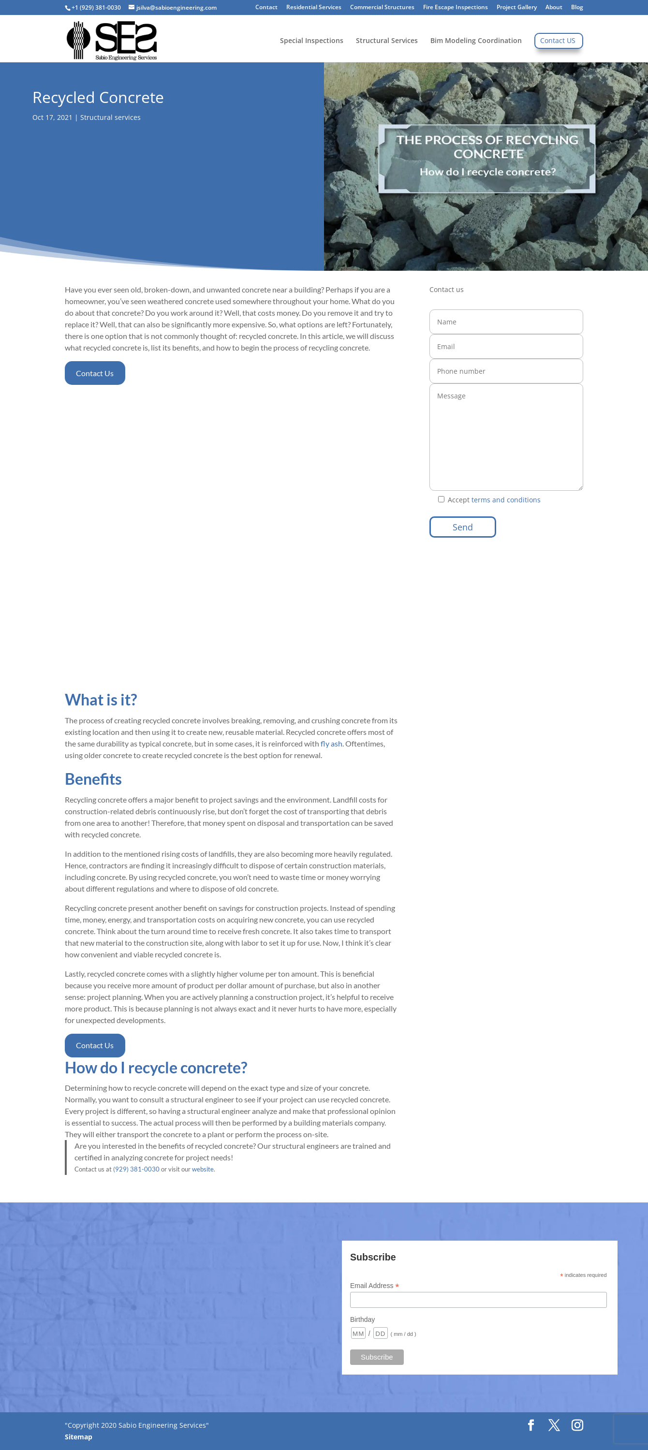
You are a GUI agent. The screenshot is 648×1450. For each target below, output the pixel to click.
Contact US (557, 41)
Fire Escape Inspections (455, 7)
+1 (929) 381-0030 (96, 7)
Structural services (110, 117)
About (553, 7)
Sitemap (78, 1436)
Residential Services (313, 7)
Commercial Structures (382, 7)
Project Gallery (517, 7)
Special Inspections (311, 41)
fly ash (331, 743)
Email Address (374, 1285)
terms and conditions (505, 499)
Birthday (362, 1319)
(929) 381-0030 (136, 1169)
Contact (266, 7)
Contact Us (95, 373)
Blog (577, 7)
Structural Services (387, 41)
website (203, 1169)
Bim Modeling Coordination (476, 41)
